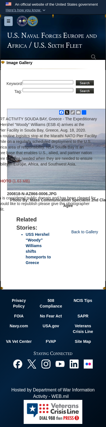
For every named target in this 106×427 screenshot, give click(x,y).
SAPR (83, 316)
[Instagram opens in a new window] (45, 363)
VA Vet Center (19, 341)
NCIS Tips (83, 300)
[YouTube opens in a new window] (60, 363)
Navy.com (19, 326)
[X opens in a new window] (31, 363)
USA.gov (51, 326)
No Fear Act (51, 316)
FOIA (18, 316)
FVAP (51, 341)
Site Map (83, 341)
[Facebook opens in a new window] (17, 363)
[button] (26, 10)
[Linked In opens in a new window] (74, 363)
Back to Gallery (84, 232)
